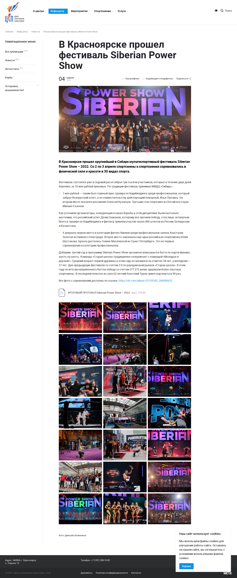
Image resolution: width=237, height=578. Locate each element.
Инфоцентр (57, 11)
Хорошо (186, 566)
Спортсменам (102, 11)
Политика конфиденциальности (112, 572)
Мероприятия (79, 11)
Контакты (136, 572)
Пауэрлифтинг (132, 78)
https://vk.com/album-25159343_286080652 (145, 280)
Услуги (122, 11)
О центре (38, 11)
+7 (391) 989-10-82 (100, 560)
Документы (86, 572)
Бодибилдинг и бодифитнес (159, 78)
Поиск (228, 10)
